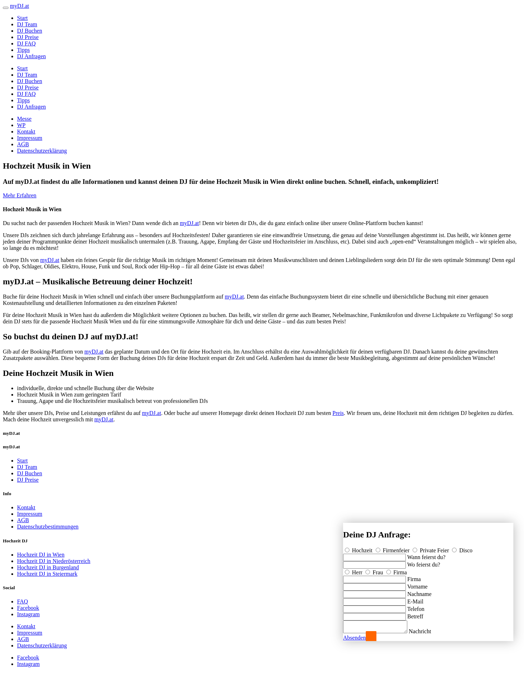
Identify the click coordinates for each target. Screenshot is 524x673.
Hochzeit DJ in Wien (41, 555)
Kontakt (26, 131)
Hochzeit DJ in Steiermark (47, 574)
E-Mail (415, 599)
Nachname (419, 592)
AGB (23, 144)
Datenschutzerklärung (42, 151)
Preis (338, 413)
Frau (374, 570)
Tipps (23, 50)
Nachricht (427, 631)
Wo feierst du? (423, 562)
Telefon (416, 607)
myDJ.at (189, 223)
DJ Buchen (29, 31)
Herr (354, 570)
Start (22, 18)
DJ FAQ (26, 43)
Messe (24, 119)
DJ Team (27, 24)
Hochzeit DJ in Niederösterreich (53, 561)
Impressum (29, 138)
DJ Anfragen (31, 56)
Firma (396, 570)
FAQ (22, 601)
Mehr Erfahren (20, 195)
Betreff (415, 614)
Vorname (417, 584)
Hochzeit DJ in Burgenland (48, 567)
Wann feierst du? (426, 555)
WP (21, 125)
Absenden (354, 638)
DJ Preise (28, 37)
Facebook (28, 608)
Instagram (28, 614)
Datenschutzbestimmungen (47, 527)
